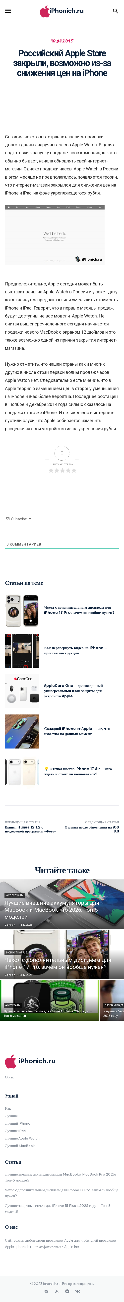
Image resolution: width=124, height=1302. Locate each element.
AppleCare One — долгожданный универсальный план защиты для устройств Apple (73, 691)
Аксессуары (14, 895)
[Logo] (62, 11)
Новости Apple (16, 952)
